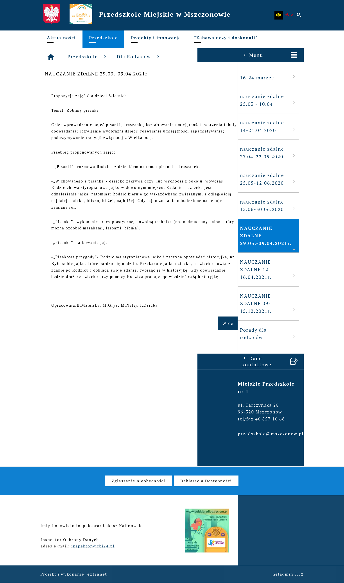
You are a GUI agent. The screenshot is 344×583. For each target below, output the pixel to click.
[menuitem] (61, 39)
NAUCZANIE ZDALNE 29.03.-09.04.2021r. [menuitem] (71, 238)
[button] (278, 15)
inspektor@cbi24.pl (93, 551)
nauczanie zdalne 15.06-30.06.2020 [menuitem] (71, 206)
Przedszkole (154, 57)
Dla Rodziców (205, 57)
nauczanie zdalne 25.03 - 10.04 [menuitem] (71, 100)
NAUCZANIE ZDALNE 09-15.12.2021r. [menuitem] (71, 303)
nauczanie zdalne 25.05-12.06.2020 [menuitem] (71, 179)
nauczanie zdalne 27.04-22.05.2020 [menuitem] (71, 153)
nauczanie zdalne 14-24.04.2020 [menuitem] (71, 126)
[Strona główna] (116, 56)
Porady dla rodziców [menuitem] (71, 334)
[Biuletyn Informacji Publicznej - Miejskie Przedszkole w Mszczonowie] (289, 15)
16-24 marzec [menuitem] (71, 77)
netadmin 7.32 (288, 574)
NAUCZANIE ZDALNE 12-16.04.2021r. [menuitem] (71, 269)
